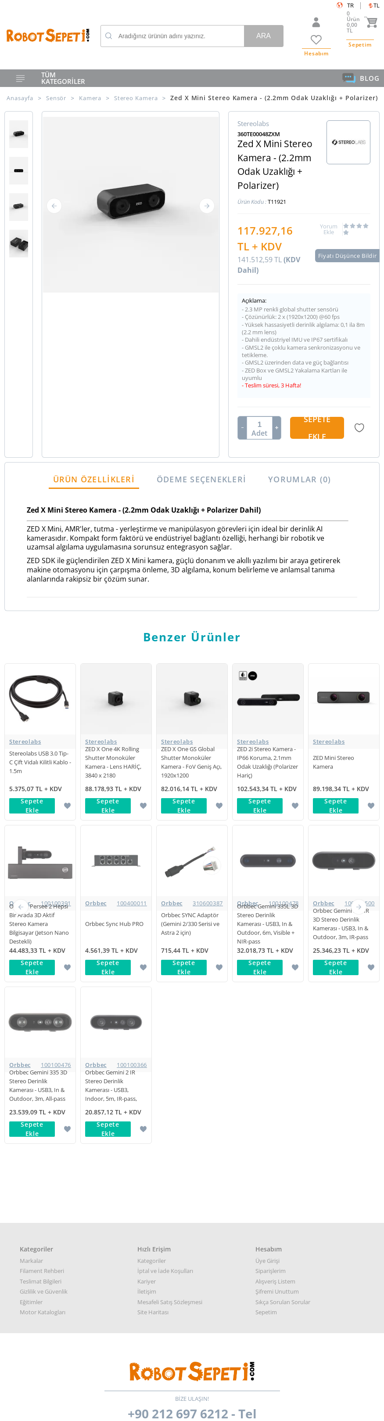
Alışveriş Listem (275, 958)
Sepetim (266, 989)
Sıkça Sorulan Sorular (282, 979)
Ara (263, 36)
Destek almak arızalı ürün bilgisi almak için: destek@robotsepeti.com (192, 1214)
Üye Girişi (267, 937)
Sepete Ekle (317, 428)
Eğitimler (31, 979)
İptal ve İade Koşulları (165, 947)
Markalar (31, 937)
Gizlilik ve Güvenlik (44, 968)
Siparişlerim (270, 947)
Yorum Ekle (328, 229)
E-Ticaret (165, 1410)
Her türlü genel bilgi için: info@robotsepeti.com (192, 1194)
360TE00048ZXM (258, 134)
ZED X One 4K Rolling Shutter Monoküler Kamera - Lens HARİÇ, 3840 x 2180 (113, 762)
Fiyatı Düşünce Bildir (347, 256)
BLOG (361, 78)
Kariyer (146, 958)
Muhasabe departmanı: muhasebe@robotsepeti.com (192, 1224)
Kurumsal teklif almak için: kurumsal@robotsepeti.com (192, 1204)
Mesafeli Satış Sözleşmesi (169, 979)
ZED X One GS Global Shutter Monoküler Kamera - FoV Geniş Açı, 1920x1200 (191, 762)
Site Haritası (153, 989)
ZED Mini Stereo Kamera (333, 762)
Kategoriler (151, 937)
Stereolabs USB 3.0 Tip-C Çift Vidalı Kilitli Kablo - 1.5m (40, 762)
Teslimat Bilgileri (40, 958)
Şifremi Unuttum (277, 968)
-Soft (146, 1410)
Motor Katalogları (42, 989)
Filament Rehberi (42, 947)
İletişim (146, 968)
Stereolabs (25, 741)
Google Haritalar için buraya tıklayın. (36, 1260)
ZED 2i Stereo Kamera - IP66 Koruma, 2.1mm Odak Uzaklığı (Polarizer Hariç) (267, 762)
